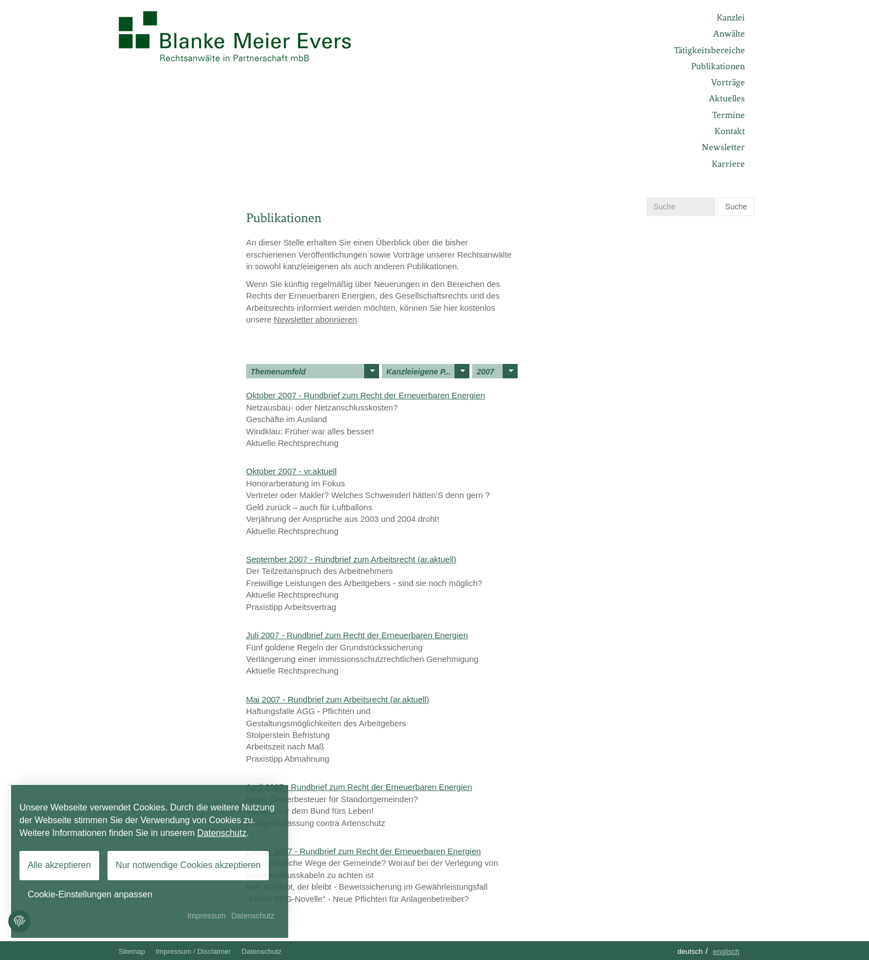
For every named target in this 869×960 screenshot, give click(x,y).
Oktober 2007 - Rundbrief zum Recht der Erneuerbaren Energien (365, 395)
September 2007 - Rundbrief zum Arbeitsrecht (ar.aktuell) (351, 559)
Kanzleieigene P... (427, 371)
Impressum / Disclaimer (193, 951)
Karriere (728, 163)
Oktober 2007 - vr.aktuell (291, 471)
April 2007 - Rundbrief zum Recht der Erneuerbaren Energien (359, 787)
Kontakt (729, 131)
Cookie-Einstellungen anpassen (90, 894)
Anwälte (729, 33)
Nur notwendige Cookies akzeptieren (188, 865)
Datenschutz (262, 951)
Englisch (726, 951)
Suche (736, 206)
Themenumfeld (315, 371)
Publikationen (718, 66)
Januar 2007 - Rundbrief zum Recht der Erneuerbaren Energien (363, 851)
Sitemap (132, 951)
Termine (728, 115)
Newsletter (723, 147)
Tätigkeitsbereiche (709, 50)
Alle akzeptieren (59, 865)
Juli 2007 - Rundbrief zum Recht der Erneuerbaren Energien (357, 635)
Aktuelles (727, 98)
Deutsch (690, 951)
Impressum (206, 915)
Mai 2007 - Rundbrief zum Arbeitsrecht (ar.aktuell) (337, 699)
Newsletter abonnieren (315, 319)
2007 (497, 371)
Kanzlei (731, 17)
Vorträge (728, 82)
